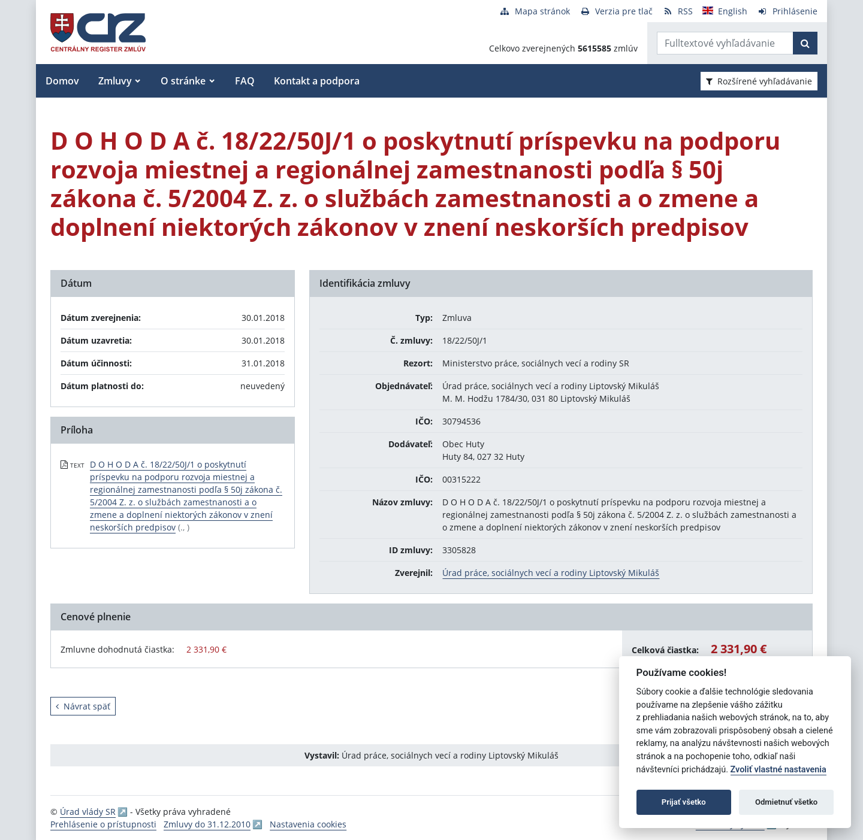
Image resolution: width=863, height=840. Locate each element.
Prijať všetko (684, 801)
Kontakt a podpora (317, 80)
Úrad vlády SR (88, 811)
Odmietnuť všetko (786, 801)
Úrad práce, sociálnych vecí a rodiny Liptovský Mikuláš (550, 572)
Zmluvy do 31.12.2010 (207, 824)
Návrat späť (83, 706)
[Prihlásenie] (787, 11)
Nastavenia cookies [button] (308, 824)
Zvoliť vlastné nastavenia (778, 770)
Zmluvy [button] (115, 80)
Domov (62, 80)
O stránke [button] (183, 80)
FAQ (245, 80)
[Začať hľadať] (805, 43)
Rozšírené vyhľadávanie (759, 81)
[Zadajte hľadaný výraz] (725, 43)
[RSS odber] (677, 11)
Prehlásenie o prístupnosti (103, 824)
